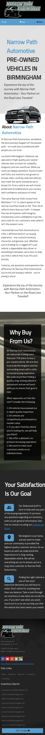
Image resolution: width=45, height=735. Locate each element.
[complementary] (38, 727)
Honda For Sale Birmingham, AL (13, 703)
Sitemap (31, 663)
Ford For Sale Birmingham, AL (12, 694)
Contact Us (15, 663)
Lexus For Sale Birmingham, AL (13, 712)
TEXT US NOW (22, 730)
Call (4, 21)
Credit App (6, 678)
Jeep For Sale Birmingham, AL (12, 707)
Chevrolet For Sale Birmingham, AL (14, 690)
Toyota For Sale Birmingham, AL (13, 725)
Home (4, 674)
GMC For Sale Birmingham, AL (13, 698)
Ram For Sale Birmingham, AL (13, 720)
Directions (23, 663)
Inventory (12, 674)
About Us (21, 674)
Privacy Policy (5, 663)
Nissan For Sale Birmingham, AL (13, 716)
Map (22, 21)
